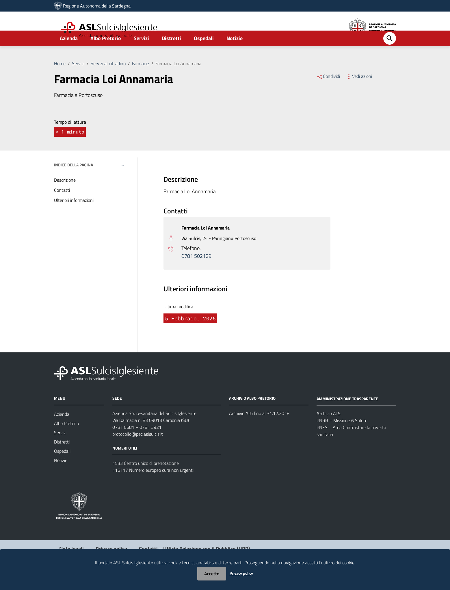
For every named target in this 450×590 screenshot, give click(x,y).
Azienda (69, 54)
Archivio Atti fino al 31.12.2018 (259, 428)
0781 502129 (196, 272)
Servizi (141, 54)
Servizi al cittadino (108, 79)
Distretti (171, 54)
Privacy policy (241, 573)
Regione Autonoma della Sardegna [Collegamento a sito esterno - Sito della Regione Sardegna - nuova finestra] (97, 5)
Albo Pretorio (105, 54)
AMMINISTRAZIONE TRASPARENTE (347, 414)
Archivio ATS (329, 429)
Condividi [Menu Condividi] (328, 91)
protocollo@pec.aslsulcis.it (137, 449)
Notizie (234, 54)
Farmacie (140, 79)
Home (60, 79)
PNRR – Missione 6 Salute (342, 436)
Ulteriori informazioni (74, 215)
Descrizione (65, 195)
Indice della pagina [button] (73, 180)
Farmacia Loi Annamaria (178, 79)
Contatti (62, 205)
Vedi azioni (359, 91)
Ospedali (204, 54)
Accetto (211, 573)
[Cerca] (389, 54)
